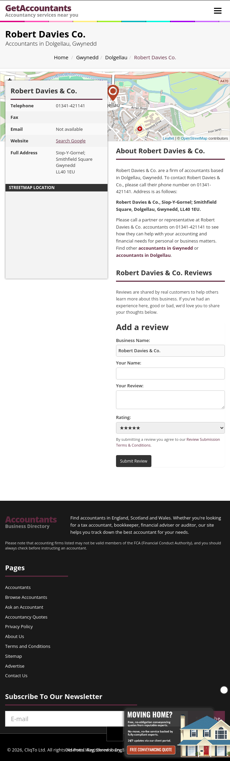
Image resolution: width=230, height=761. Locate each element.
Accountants (31, 521)
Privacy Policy (19, 626)
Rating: (170, 424)
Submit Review (133, 461)
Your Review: (170, 396)
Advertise (14, 666)
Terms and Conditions (27, 646)
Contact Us (16, 675)
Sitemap (13, 656)
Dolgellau (116, 57)
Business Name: (170, 347)
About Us (14, 636)
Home (61, 57)
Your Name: (170, 369)
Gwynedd (87, 57)
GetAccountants (41, 10)
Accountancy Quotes (26, 617)
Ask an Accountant (24, 607)
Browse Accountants (26, 597)
